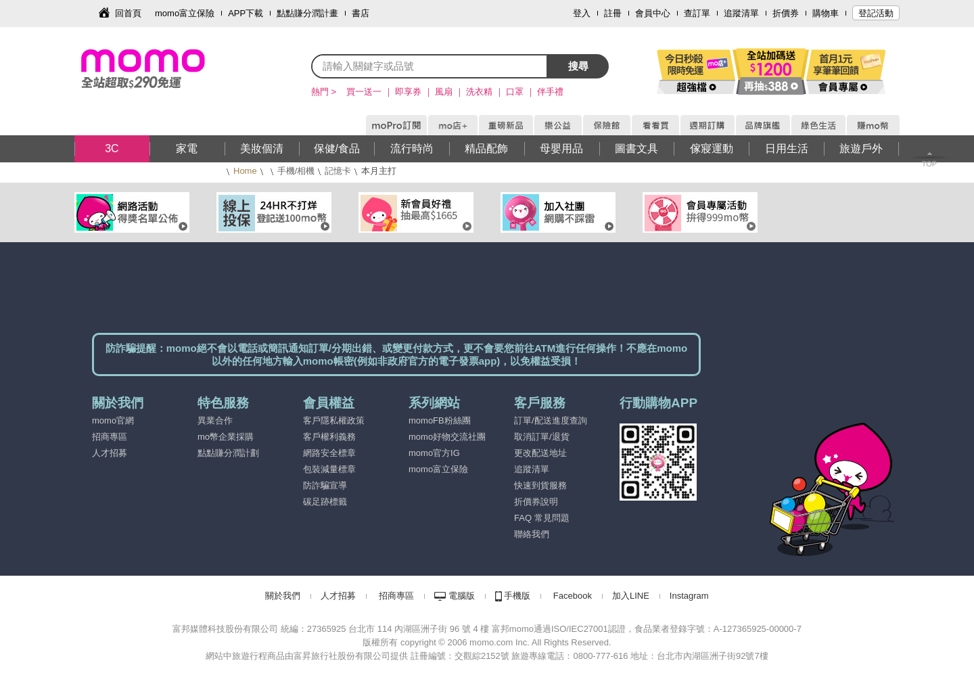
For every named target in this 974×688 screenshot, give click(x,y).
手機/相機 (296, 171)
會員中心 (652, 13)
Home (245, 171)
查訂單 (697, 13)
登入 (581, 13)
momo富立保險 (184, 13)
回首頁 (128, 13)
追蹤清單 (741, 13)
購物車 (825, 13)
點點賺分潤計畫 (307, 13)
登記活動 (876, 13)
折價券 (785, 13)
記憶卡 (338, 171)
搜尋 (578, 66)
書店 (360, 13)
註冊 (613, 13)
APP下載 (245, 13)
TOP (929, 164)
